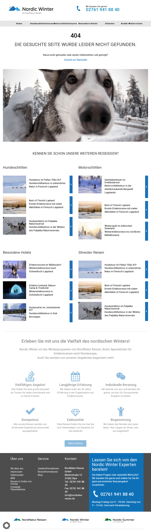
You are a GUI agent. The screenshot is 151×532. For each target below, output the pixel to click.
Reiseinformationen (48, 471)
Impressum (16, 471)
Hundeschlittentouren (42, 24)
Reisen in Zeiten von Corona (21, 482)
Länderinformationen (48, 468)
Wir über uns (16, 468)
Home (19, 24)
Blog (40, 475)
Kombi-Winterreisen (131, 24)
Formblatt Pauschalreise (17, 488)
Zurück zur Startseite (75, 59)
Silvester (110, 24)
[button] (6, 525)
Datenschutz (16, 475)
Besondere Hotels (87, 24)
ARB (12, 478)
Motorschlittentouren (65, 24)
